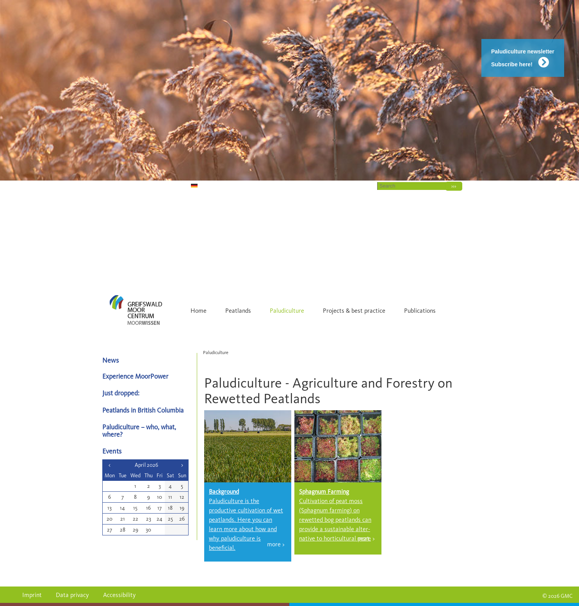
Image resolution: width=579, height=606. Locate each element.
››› (453, 186)
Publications (420, 310)
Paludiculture (287, 310)
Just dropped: (121, 393)
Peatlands (238, 310)
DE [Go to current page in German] (184, 185)
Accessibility (119, 595)
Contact (356, 185)
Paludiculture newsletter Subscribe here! (522, 57)
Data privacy (72, 595)
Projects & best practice (354, 310)
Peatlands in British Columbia (142, 410)
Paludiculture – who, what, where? (139, 430)
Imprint (32, 595)
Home (326, 185)
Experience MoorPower (135, 376)
